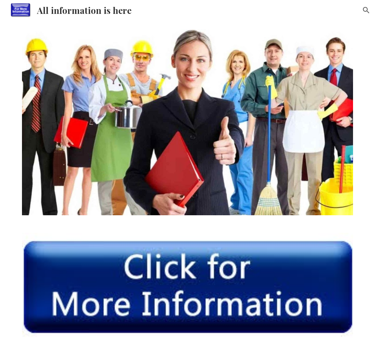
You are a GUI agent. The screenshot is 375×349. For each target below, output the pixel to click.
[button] (366, 10)
